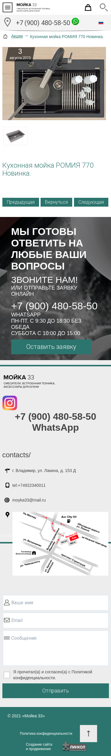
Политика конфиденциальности (46, 733)
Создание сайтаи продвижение (39, 746)
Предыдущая (21, 202)
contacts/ (16, 455)
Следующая (91, 202)
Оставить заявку (51, 346)
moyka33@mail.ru (29, 500)
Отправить (55, 691)
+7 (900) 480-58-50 (47, 22)
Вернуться (56, 202)
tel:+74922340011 (29, 485)
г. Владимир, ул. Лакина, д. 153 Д (44, 470)
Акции (17, 36)
